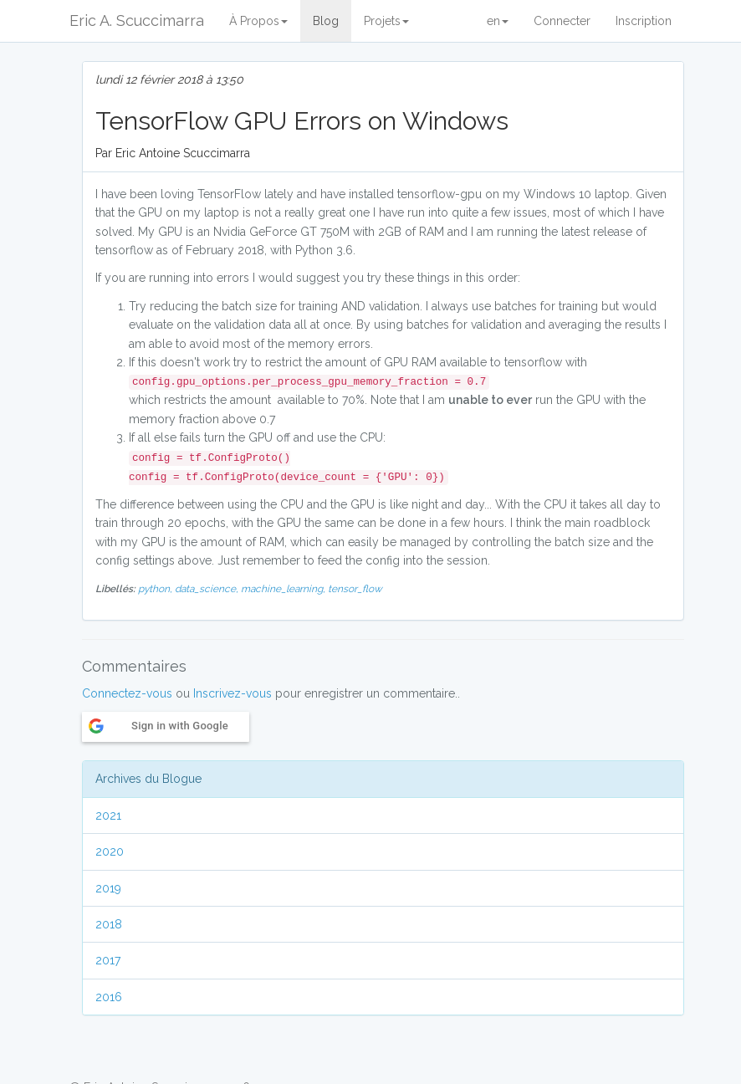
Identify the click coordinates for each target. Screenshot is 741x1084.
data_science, (208, 589)
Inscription (644, 21)
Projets (386, 21)
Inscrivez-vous (232, 693)
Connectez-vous (127, 693)
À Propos (258, 21)
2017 (107, 960)
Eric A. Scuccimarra (136, 20)
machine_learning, (284, 589)
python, (156, 589)
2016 (108, 997)
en (497, 21)
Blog (326, 21)
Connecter (562, 21)
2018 (108, 924)
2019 (108, 888)
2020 (109, 851)
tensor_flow (355, 589)
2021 (108, 815)
